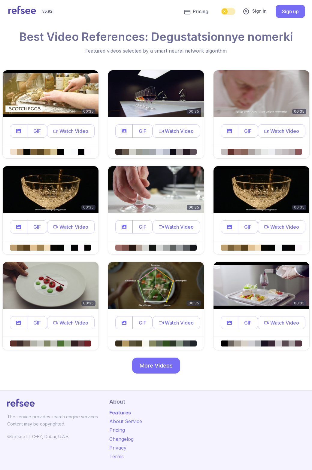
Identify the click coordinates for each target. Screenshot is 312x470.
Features (120, 413)
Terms (116, 456)
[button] (18, 131)
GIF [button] (37, 131)
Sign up (290, 11)
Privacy (117, 448)
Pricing (196, 11)
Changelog (121, 439)
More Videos (156, 365)
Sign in (255, 11)
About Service (125, 421)
